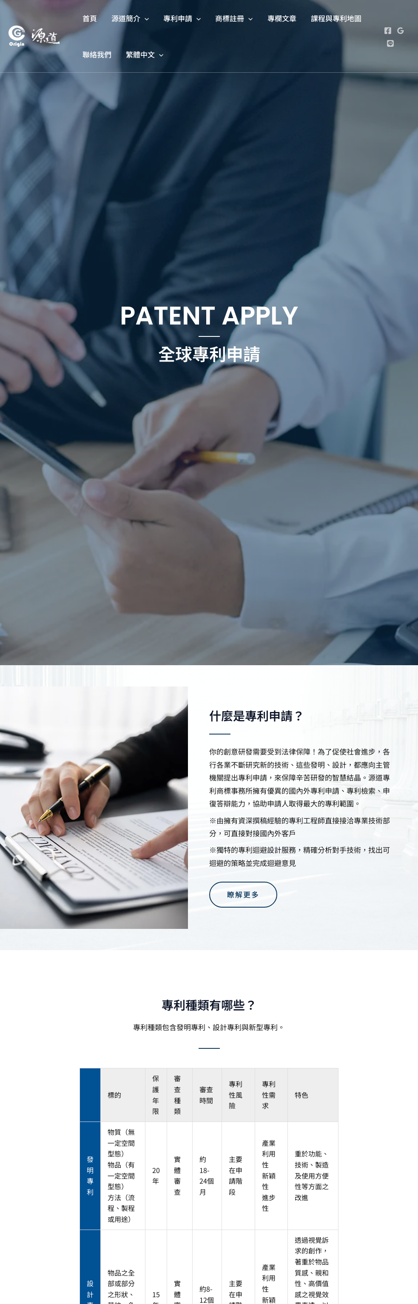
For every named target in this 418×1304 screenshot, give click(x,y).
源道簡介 (130, 18)
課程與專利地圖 (336, 18)
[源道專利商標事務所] (34, 35)
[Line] (390, 43)
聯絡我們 (96, 54)
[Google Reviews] (400, 30)
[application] (144, 18)
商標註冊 (234, 18)
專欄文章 (281, 18)
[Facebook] (388, 30)
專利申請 (182, 18)
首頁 (89, 18)
